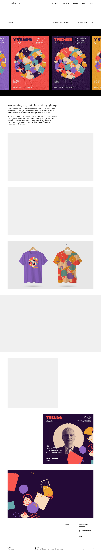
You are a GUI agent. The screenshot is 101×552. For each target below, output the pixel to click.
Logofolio (65, 3)
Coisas (75, 3)
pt (91, 3)
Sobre (84, 3)
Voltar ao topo (88, 548)
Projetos (55, 3)
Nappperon (82, 526)
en (92, 3)
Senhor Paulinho (14, 3)
